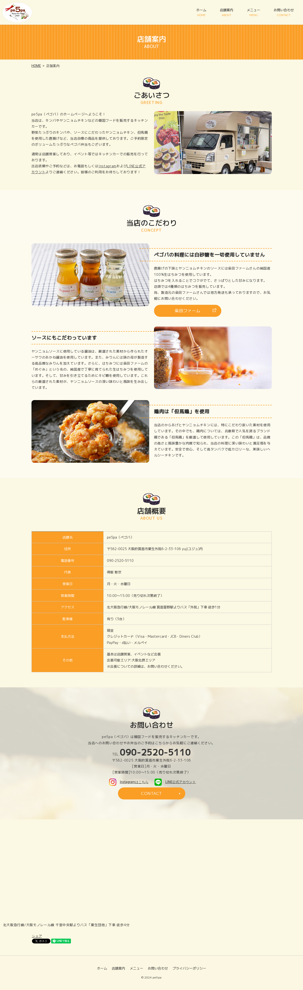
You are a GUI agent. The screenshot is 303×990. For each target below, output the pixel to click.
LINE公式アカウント (175, 782)
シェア (37, 936)
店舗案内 (226, 12)
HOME (36, 66)
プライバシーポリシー (189, 968)
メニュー (253, 12)
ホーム (201, 12)
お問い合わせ (284, 12)
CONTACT (151, 794)
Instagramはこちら (128, 782)
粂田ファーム (187, 311)
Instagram (107, 166)
